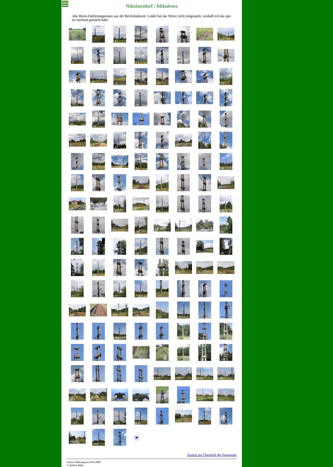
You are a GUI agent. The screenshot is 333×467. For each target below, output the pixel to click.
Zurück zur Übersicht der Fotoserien (212, 455)
